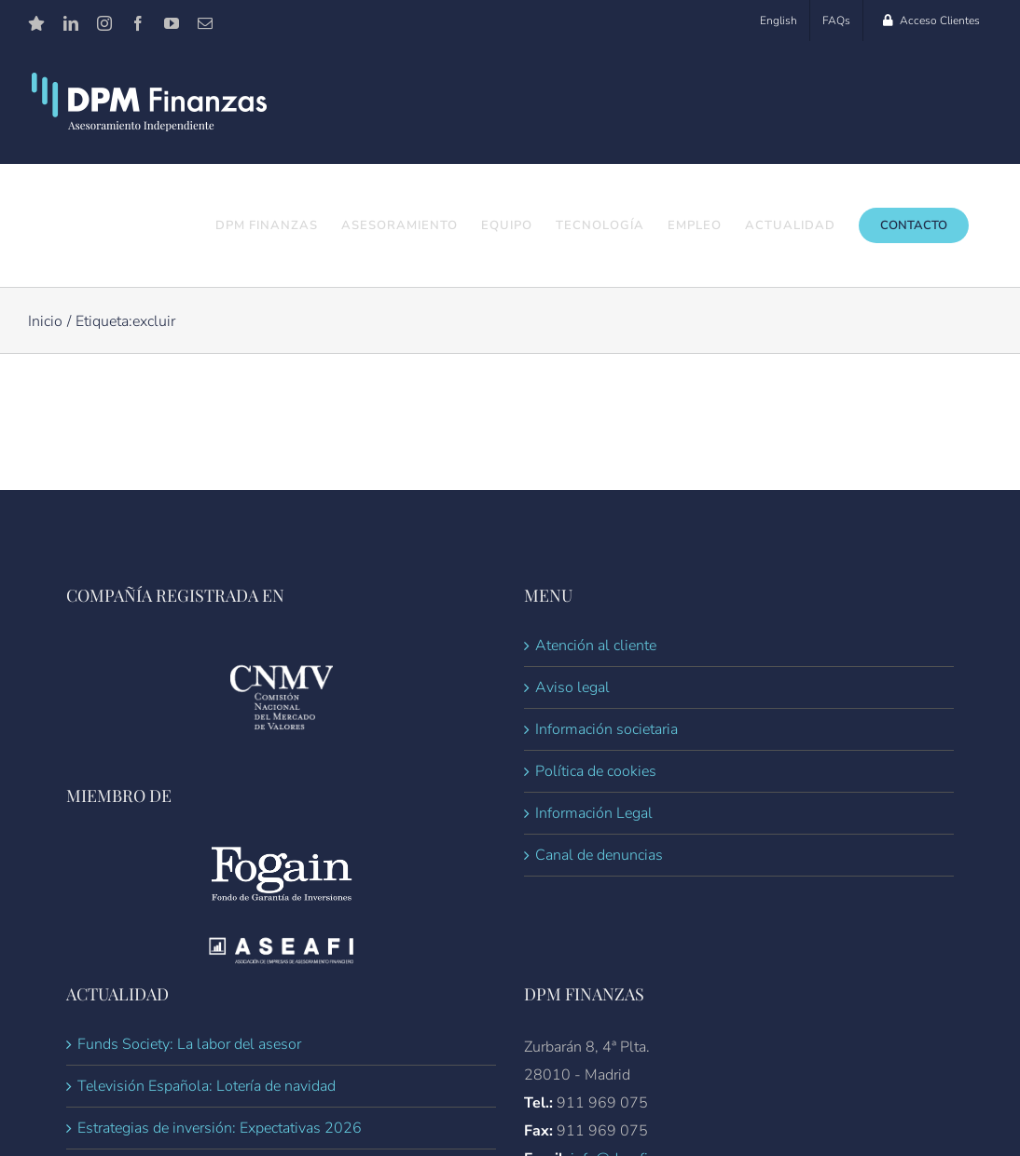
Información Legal (594, 814)
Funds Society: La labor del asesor (189, 1045)
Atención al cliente (595, 646)
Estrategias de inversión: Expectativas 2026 (219, 1129)
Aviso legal (572, 688)
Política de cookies (595, 772)
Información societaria (606, 730)
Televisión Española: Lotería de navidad (206, 1087)
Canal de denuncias (599, 856)
